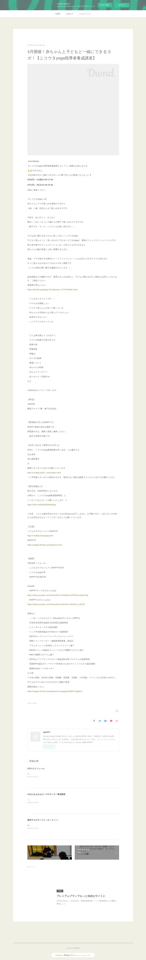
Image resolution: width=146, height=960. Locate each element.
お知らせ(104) (31, 703)
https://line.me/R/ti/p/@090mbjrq (41, 505)
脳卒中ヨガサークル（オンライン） (43, 820)
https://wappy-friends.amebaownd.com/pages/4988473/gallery (54, 691)
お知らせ (69, 14)
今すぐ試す (105, 5)
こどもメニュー (85, 14)
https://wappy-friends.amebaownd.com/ (44, 545)
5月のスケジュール (35, 768)
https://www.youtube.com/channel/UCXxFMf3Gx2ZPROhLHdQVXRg (57, 595)
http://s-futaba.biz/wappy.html (40, 536)
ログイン (122, 5)
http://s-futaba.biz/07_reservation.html (44, 473)
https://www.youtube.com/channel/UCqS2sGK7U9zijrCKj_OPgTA (56, 604)
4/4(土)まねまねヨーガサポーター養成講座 (46, 794)
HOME (57, 14)
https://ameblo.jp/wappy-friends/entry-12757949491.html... (53, 289)
